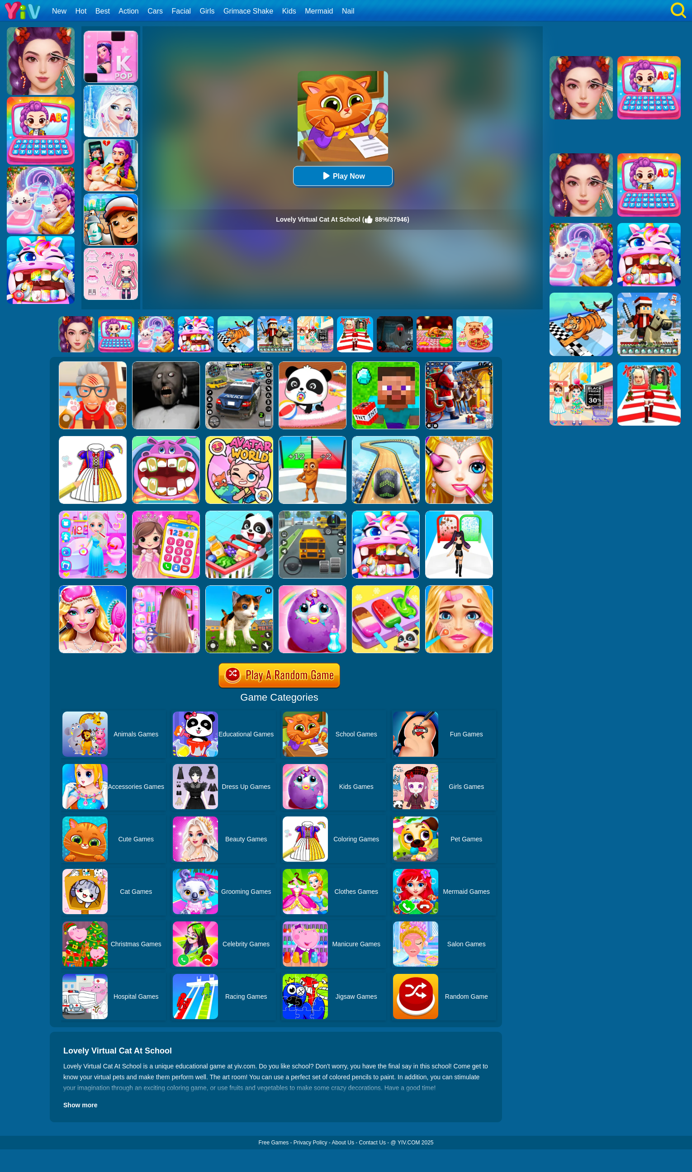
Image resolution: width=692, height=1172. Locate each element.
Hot (80, 11)
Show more (80, 1105)
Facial (181, 11)
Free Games (273, 1142)
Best (102, 11)
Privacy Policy (310, 1142)
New (59, 11)
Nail (348, 11)
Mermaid (319, 11)
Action (128, 11)
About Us (343, 1142)
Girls (207, 11)
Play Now (342, 175)
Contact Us (372, 1142)
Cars (155, 11)
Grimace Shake (248, 11)
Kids (289, 11)
